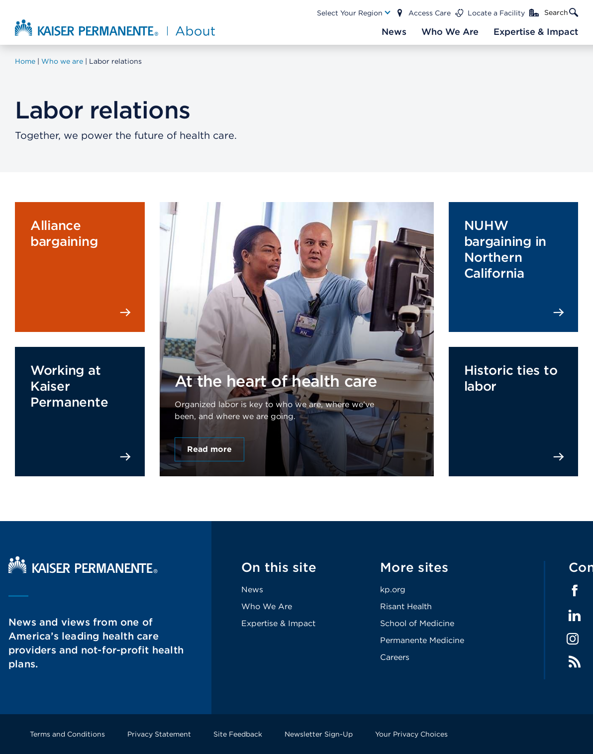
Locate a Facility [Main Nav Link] (496, 13)
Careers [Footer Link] (394, 657)
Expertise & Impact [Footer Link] (278, 623)
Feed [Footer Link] (575, 662)
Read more (209, 449)
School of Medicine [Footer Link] (417, 623)
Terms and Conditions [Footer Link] (67, 734)
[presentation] (297, 314)
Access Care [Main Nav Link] (429, 13)
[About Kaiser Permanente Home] (116, 27)
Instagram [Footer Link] (573, 639)
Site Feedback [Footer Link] (237, 734)
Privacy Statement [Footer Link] (159, 734)
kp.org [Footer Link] (392, 589)
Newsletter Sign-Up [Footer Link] (319, 734)
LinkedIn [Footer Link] (575, 616)
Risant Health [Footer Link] (406, 606)
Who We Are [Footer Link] (266, 606)
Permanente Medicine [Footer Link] (422, 640)
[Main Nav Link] (354, 13)
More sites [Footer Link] (414, 567)
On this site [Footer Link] (278, 567)
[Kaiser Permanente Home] (83, 570)
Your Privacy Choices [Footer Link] (411, 734)
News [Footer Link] (252, 589)
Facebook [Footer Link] (575, 591)
